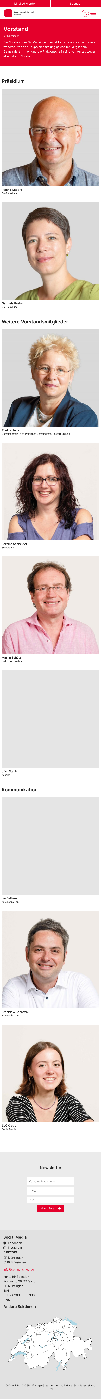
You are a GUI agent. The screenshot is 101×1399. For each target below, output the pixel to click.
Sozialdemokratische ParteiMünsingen (24, 13)
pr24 (50, 1389)
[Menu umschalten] (93, 13)
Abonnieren (48, 1208)
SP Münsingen (11, 35)
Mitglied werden (25, 3)
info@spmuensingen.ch (19, 1269)
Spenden (76, 3)
